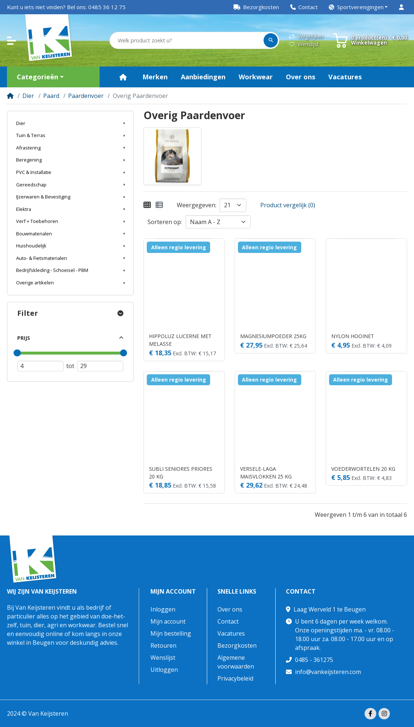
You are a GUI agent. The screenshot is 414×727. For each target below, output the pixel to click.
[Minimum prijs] (40, 366)
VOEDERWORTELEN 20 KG (363, 468)
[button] (358, 7)
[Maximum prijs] (100, 366)
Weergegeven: (196, 205)
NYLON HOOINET (352, 336)
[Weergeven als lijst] (159, 205)
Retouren (163, 645)
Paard (51, 96)
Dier (28, 96)
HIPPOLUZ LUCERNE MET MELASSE (180, 340)
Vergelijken (306, 36)
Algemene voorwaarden (235, 662)
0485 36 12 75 (107, 7)
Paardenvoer (86, 96)
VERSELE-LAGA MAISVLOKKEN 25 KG (266, 472)
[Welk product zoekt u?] (187, 40)
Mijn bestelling (170, 633)
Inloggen (162, 609)
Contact (228, 621)
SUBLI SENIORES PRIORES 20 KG (180, 472)
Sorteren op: (165, 222)
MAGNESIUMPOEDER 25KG (273, 336)
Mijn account (173, 591)
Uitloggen (164, 670)
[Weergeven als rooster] (147, 205)
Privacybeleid (235, 678)
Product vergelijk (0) (287, 205)
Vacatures (231, 633)
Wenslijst (304, 44)
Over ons (229, 609)
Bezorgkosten (237, 645)
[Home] (10, 96)
